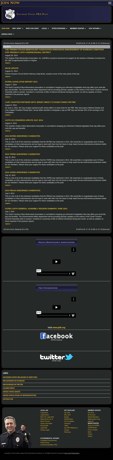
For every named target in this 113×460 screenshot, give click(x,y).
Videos (90, 436)
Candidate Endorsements (48, 440)
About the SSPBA (93, 425)
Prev (81, 43)
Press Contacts (93, 430)
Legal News (44, 412)
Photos (90, 434)
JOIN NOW (5, 28)
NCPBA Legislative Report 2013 (21, 82)
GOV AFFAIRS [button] (95, 28)
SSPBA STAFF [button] (7, 34)
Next (104, 43)
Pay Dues (91, 412)
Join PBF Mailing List (70, 428)
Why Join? (67, 415)
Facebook (67, 423)
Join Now (67, 412)
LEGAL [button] (45, 28)
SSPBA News (68, 419)
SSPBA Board (92, 427)
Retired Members (93, 417)
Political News (44, 442)
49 (92, 43)
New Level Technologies (71, 453)
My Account (91, 415)
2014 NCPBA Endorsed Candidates (22, 136)
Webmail (91, 421)
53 (101, 43)
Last (107, 43)
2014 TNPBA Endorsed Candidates (22, 154)
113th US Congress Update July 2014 (24, 120)
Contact (66, 430)
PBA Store (67, 432)
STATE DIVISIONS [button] (59, 28)
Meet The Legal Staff (47, 417)
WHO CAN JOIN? (32, 28)
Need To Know (45, 421)
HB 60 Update (11, 68)
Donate (66, 417)
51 (96, 43)
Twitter (66, 425)
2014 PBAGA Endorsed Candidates (22, 190)
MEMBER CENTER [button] (78, 28)
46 (84, 43)
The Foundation (69, 421)
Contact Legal (44, 430)
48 (89, 43)
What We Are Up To (46, 419)
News (89, 432)
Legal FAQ (43, 428)
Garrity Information (46, 423)
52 (99, 43)
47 (87, 43)
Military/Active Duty (94, 419)
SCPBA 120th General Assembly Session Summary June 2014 (36, 209)
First (78, 43)
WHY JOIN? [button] (17, 28)
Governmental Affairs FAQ (48, 445)
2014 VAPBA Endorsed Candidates (22, 172)
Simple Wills (44, 425)
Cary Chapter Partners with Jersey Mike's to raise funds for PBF (40, 102)
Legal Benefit (44, 415)
